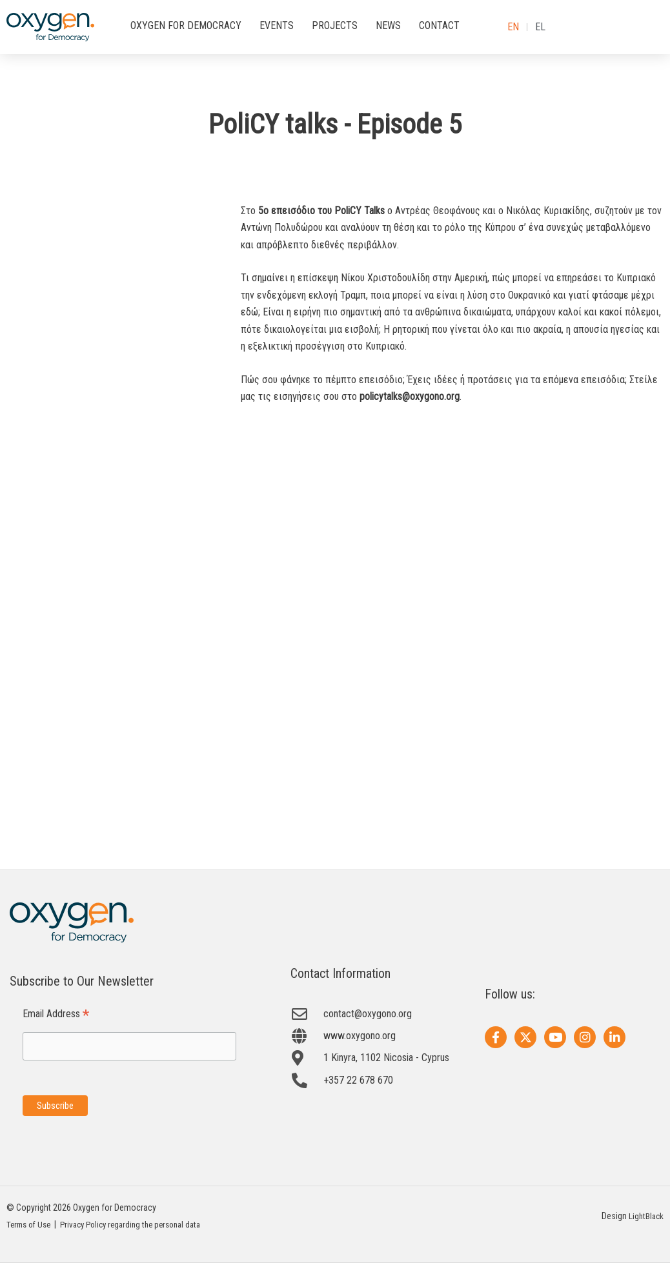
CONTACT (439, 25)
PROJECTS (335, 25)
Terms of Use (31, 1225)
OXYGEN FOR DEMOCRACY (185, 25)
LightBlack (645, 1216)
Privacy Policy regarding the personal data (141, 1225)
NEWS (388, 25)
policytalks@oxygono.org (410, 396)
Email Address (56, 1014)
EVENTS (276, 25)
